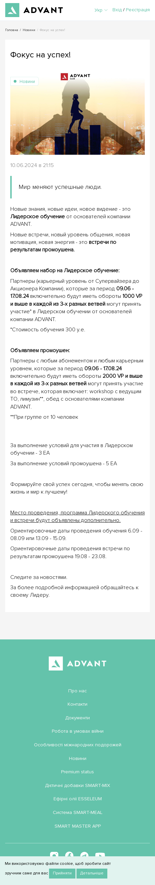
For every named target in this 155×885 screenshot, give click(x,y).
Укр (101, 10)
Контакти (77, 704)
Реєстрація (138, 10)
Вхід (117, 10)
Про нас (77, 691)
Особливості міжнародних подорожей (77, 745)
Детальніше (92, 873)
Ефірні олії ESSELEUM (77, 799)
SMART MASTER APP (78, 826)
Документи (77, 718)
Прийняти (62, 873)
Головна (11, 30)
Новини (29, 30)
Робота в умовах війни (78, 731)
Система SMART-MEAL (78, 812)
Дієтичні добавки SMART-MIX (77, 785)
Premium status (77, 772)
